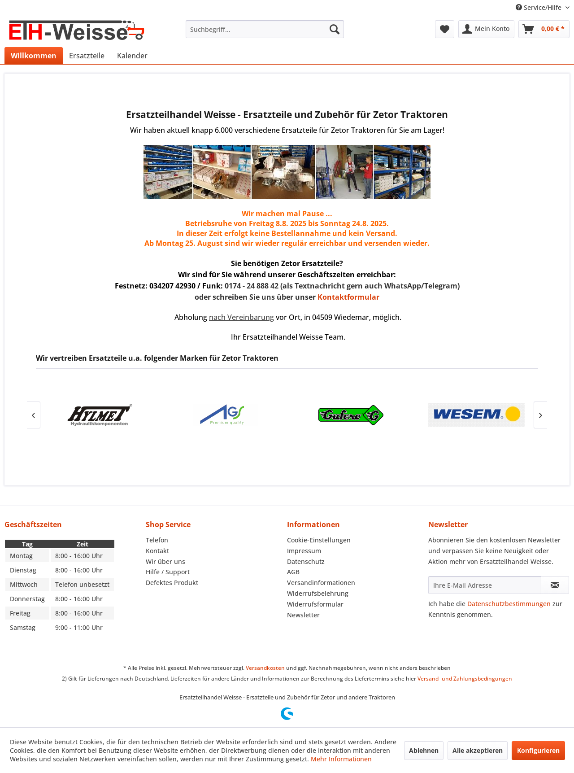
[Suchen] (334, 29)
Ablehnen (424, 750)
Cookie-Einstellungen (319, 540)
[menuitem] (265, 29)
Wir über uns (165, 561)
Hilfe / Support (168, 572)
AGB (293, 572)
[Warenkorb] (544, 29)
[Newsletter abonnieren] (555, 585)
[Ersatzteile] (87, 55)
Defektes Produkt (172, 582)
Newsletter (303, 615)
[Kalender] (132, 55)
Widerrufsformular (315, 604)
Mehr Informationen (341, 759)
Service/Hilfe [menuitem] (539, 7)
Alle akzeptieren (477, 750)
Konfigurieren (538, 750)
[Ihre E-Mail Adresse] (484, 585)
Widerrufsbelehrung (317, 593)
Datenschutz (306, 561)
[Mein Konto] (486, 29)
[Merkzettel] (444, 29)
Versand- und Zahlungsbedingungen (464, 678)
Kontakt (157, 550)
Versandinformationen (321, 582)
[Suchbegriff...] (265, 29)
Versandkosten (265, 668)
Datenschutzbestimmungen (509, 603)
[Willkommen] (33, 55)
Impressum (304, 550)
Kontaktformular (348, 297)
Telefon (157, 540)
